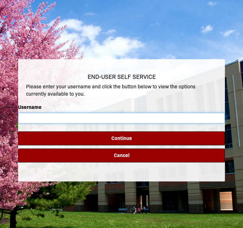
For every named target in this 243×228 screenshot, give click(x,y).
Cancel (121, 155)
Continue (121, 138)
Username (30, 107)
